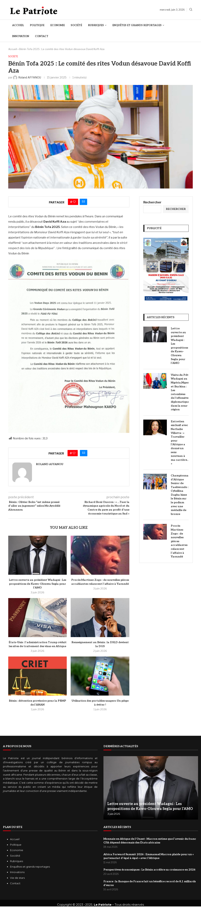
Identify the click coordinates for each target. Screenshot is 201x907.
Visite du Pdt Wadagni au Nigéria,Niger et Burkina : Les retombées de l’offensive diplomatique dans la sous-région (180, 392)
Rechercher (152, 203)
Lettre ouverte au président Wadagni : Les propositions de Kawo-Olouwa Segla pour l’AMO (37, 583)
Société (76, 25)
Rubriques (96, 25)
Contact (41, 36)
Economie (57, 25)
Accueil (18, 25)
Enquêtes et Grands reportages (137, 25)
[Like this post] (74, 202)
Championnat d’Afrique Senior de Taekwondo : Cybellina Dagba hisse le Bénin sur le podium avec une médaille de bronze (180, 495)
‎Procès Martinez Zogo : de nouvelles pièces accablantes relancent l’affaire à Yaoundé (179, 542)
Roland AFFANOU (49, 464)
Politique (37, 25)
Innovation (20, 36)
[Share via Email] (83, 202)
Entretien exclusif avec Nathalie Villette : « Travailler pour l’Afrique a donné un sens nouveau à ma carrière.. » (179, 443)
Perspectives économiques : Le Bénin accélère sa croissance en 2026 (149, 870)
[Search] (191, 9)
